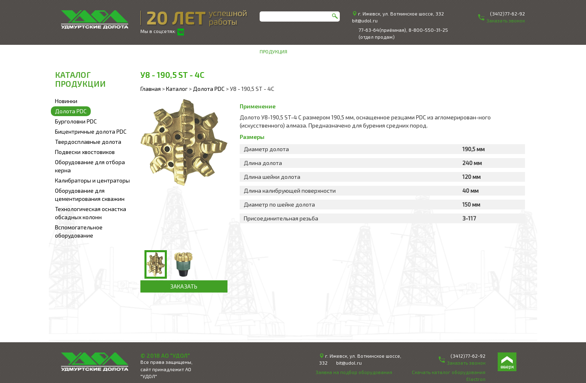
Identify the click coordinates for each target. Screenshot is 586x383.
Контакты (513, 51)
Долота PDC (71, 111)
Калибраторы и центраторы (92, 180)
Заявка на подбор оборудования (353, 372)
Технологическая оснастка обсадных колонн (90, 212)
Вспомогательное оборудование (79, 231)
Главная (150, 88)
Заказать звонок (466, 362)
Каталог (177, 88)
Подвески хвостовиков (85, 151)
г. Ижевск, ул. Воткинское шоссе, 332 (401, 13)
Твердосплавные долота (88, 141)
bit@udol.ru (365, 20)
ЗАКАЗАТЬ (183, 286)
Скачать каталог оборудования (448, 372)
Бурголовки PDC (76, 121)
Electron (475, 379)
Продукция (273, 51)
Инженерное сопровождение (375, 51)
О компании (312, 51)
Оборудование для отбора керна (90, 166)
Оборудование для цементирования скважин (90, 194)
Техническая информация (457, 51)
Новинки (66, 100)
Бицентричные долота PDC (91, 131)
